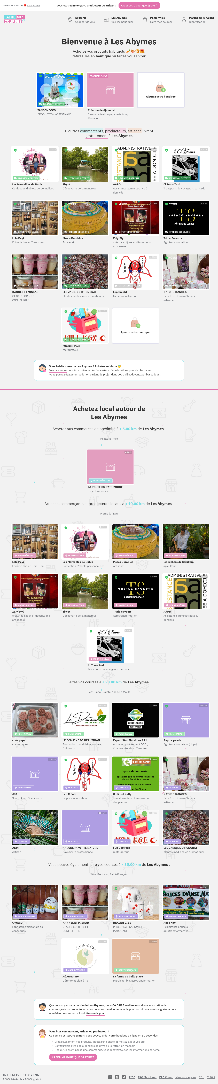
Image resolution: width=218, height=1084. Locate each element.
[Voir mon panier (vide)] (157, 20)
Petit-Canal (95, 692)
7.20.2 (211, 1077)
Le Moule (124, 692)
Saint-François (119, 874)
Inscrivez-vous (58, 370)
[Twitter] (124, 1077)
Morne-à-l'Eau (109, 513)
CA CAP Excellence (124, 1005)
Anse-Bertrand (99, 874)
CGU (201, 1077)
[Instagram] (117, 1077)
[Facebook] (110, 1077)
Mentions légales (185, 1077)
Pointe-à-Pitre (109, 438)
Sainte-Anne (110, 692)
